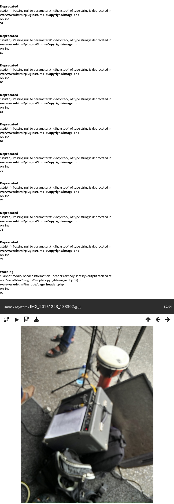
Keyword (21, 307)
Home (8, 307)
